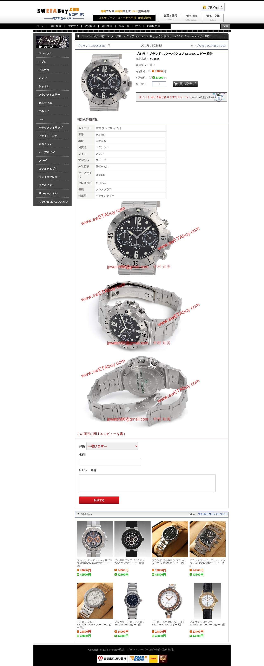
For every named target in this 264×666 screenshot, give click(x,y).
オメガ (43, 78)
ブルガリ (44, 69)
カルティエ (45, 102)
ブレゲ (43, 160)
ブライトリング (48, 135)
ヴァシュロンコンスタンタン (52, 203)
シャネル (44, 86)
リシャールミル (48, 193)
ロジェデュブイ (48, 168)
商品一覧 (123, 26)
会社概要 (56, 26)
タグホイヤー (47, 185)
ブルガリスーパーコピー (212, 514)
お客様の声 (153, 26)
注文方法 (73, 26)
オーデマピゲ (47, 152)
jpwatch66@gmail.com (203, 97)
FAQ (137, 26)
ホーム (41, 26)
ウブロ (43, 61)
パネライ (44, 111)
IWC (41, 119)
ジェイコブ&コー (49, 177)
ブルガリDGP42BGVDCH (211, 45)
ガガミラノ (45, 144)
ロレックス (45, 53)
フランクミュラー (49, 94)
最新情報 (106, 26)
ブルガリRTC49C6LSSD (91, 45)
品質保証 (90, 26)
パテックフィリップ (51, 127)
